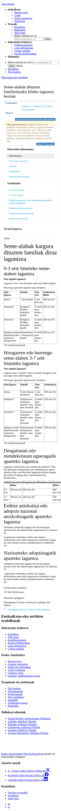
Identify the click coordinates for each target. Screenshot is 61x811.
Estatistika (13, 705)
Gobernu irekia (15, 673)
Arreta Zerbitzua (16, 670)
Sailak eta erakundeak (19, 667)
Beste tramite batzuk (18, 218)
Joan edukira (7, 4)
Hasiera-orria (21, 12)
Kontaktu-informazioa (19, 176)
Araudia (12, 166)
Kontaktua (19, 27)
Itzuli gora (13, 798)
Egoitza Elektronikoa (25, 53)
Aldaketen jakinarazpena (20, 208)
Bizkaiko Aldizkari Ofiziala (22, 724)
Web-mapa (20, 32)
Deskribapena (15, 156)
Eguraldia (13, 700)
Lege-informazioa (23, 48)
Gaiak (17, 15)
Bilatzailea (19, 30)
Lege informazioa (17, 645)
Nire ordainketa (16, 697)
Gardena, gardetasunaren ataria (24, 675)
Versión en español (17, 792)
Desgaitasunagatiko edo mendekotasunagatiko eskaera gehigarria (30, 201)
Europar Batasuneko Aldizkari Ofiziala (28, 733)
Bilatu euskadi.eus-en (25, 35)
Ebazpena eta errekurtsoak (21, 213)
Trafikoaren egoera (18, 703)
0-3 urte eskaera (16, 190)
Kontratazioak (15, 694)
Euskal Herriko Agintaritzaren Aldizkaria (29, 718)
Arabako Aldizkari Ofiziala (22, 721)
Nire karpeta (14, 72)
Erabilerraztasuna (23, 45)
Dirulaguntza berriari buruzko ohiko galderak (29, 609)
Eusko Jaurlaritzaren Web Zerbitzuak (20, 753)
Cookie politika (22, 50)
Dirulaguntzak (15, 691)
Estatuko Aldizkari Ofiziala (22, 730)
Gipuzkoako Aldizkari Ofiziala (24, 727)
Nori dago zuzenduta (18, 161)
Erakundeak (14, 171)
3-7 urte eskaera (16, 195)
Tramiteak (19, 21)
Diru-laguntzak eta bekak (14, 77)
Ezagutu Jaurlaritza (18, 664)
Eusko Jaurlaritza (23, 18)
